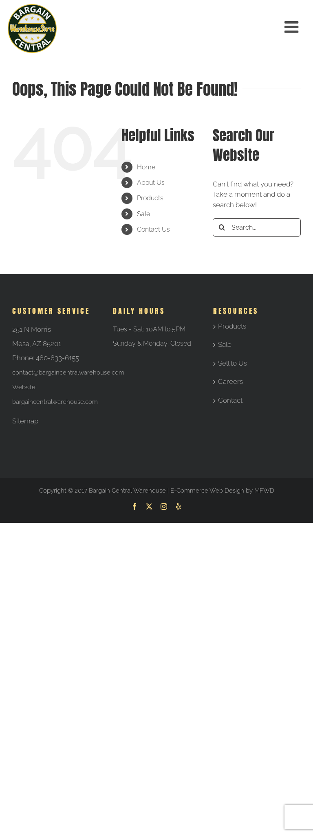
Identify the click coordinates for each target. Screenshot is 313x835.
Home (146, 167)
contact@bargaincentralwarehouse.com (68, 372)
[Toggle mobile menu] (292, 27)
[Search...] (257, 227)
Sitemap (25, 421)
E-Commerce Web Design (207, 490)
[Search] (222, 227)
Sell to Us (232, 363)
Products (150, 198)
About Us (151, 182)
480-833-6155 (57, 358)
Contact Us (153, 229)
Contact (230, 400)
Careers (230, 381)
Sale (143, 214)
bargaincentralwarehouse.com (55, 401)
